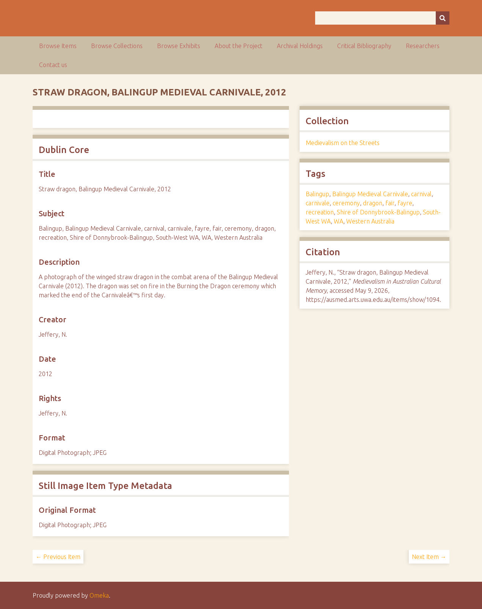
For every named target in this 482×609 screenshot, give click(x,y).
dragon (372, 203)
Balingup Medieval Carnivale (370, 194)
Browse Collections (117, 45)
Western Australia (370, 221)
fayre (404, 203)
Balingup (317, 194)
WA (338, 221)
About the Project (238, 45)
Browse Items (58, 45)
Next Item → (429, 556)
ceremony (346, 203)
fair (389, 203)
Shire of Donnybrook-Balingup (378, 212)
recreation (320, 212)
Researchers (423, 45)
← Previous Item (58, 556)
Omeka (99, 595)
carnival (421, 194)
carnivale (318, 203)
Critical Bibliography (364, 45)
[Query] (382, 18)
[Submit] (442, 18)
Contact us (53, 64)
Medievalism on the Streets (343, 142)
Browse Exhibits (178, 45)
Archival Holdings (300, 45)
